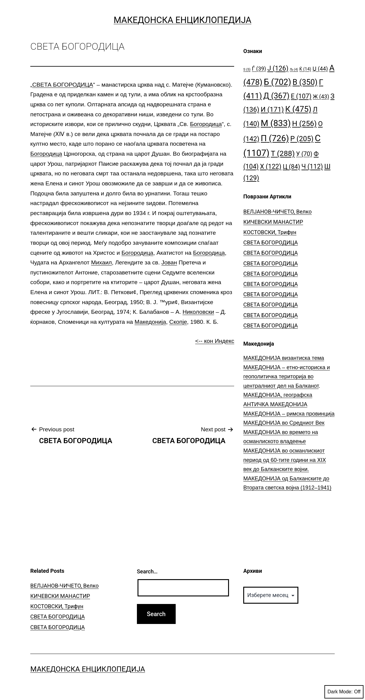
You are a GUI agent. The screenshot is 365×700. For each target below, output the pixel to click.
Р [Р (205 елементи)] (302, 138)
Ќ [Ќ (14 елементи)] (305, 69)
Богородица (206, 124)
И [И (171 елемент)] (272, 109)
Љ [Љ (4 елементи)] (294, 69)
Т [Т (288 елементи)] (283, 153)
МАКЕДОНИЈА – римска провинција (288, 414)
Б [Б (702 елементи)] (277, 82)
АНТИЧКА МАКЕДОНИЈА (275, 404)
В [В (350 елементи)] (305, 82)
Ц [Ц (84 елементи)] (291, 166)
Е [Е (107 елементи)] (301, 96)
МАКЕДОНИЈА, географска (277, 395)
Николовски (198, 312)
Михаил (101, 262)
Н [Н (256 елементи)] (304, 123)
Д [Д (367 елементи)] (276, 95)
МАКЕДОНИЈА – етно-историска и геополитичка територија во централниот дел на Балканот (286, 376)
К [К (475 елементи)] (298, 109)
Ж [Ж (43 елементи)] (321, 96)
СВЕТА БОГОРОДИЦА (62, 84)
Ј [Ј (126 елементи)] (277, 68)
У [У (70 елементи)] (304, 154)
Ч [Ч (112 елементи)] (312, 166)
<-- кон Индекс (214, 341)
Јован (169, 262)
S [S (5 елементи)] (247, 69)
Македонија (150, 322)
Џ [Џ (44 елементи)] (320, 68)
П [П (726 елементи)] (275, 138)
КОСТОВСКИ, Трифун (269, 232)
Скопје (178, 322)
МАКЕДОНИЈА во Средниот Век (283, 423)
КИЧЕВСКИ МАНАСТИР (273, 222)
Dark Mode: (343, 691)
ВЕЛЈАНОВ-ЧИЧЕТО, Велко (277, 211)
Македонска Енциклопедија (182, 20)
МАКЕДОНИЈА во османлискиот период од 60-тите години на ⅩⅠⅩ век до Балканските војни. (284, 460)
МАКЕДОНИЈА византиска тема (283, 358)
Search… (147, 571)
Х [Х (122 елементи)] (270, 166)
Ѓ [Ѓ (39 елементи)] (259, 68)
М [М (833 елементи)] (276, 123)
